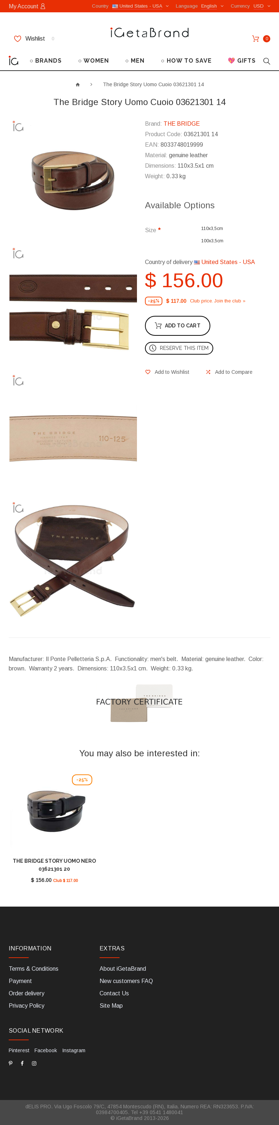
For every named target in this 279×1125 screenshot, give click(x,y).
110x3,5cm (212, 228)
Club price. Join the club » (218, 301)
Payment (20, 981)
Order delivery (26, 993)
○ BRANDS (46, 60)
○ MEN (135, 60)
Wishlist (34, 38)
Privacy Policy (26, 1006)
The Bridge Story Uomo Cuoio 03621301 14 (153, 84)
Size (150, 230)
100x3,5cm (212, 240)
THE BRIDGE (181, 124)
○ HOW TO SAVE (186, 60)
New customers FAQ (126, 981)
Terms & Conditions (33, 969)
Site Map (111, 1006)
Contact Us (114, 993)
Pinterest (19, 1050)
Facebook (46, 1050)
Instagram (73, 1050)
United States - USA (224, 262)
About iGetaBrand (123, 969)
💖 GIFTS (242, 60)
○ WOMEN (93, 60)
